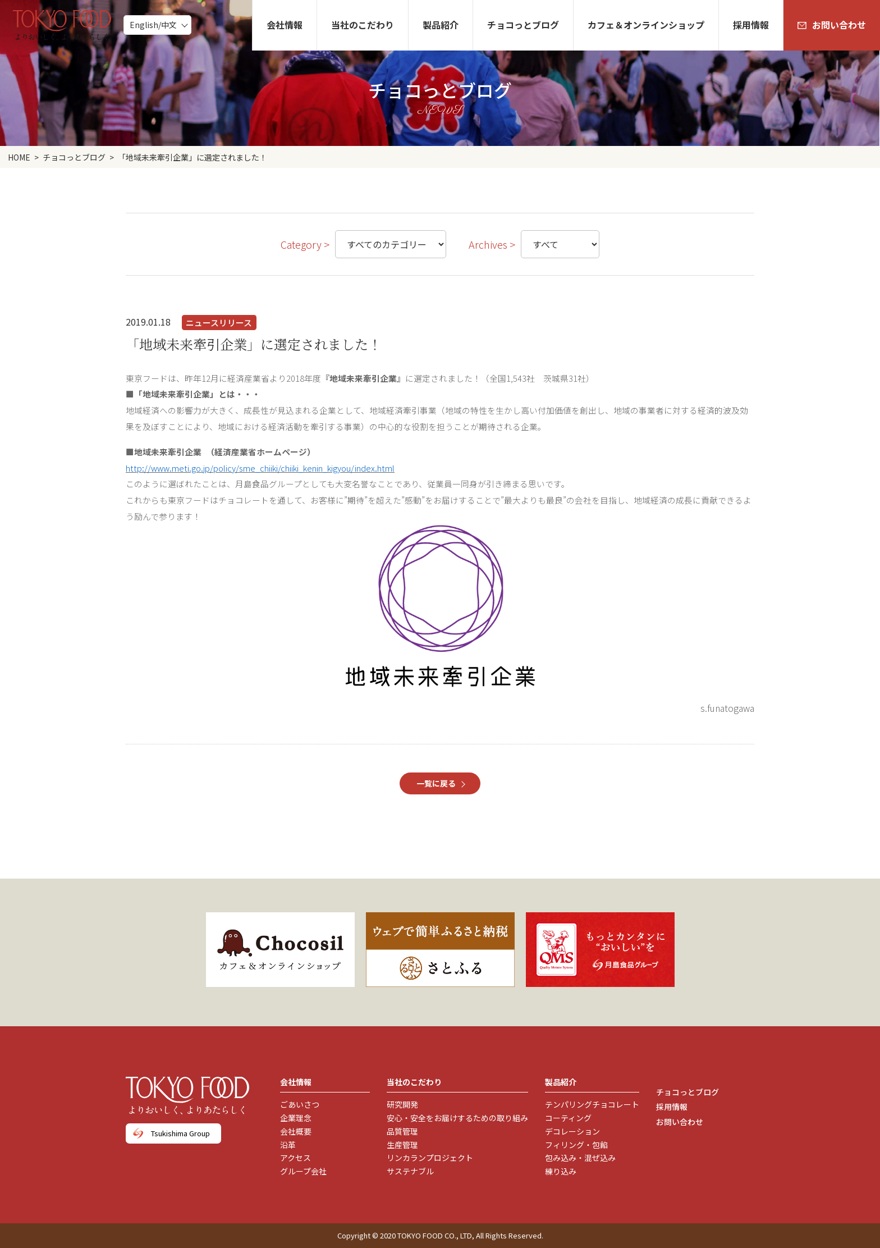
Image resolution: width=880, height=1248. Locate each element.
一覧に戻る (436, 783)
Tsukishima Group (180, 1133)
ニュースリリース (219, 322)
